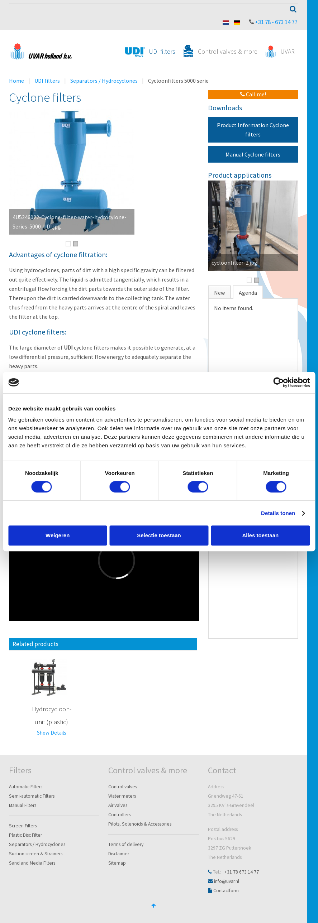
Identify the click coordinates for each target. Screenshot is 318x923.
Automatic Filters (25, 787)
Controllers (119, 815)
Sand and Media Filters (32, 863)
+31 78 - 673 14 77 (276, 22)
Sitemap (117, 863)
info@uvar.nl (226, 881)
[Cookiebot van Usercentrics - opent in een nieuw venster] (278, 382)
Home (16, 80)
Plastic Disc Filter (25, 835)
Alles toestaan (260, 535)
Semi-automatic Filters (31, 796)
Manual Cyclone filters (253, 154)
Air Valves (117, 805)
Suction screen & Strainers (35, 854)
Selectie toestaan (159, 535)
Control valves (122, 787)
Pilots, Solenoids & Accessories (139, 824)
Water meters (122, 796)
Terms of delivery (125, 844)
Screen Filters (23, 826)
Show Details (51, 732)
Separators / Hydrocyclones (104, 80)
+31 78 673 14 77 (241, 872)
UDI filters (47, 80)
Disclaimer (118, 854)
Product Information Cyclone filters (253, 129)
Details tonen (278, 513)
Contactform (226, 891)
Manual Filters (22, 805)
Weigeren (58, 535)
